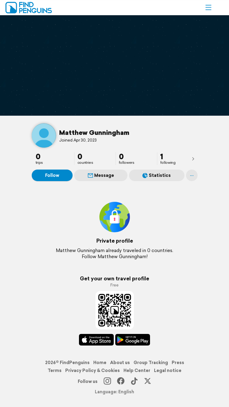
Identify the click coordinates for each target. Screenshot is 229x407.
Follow (52, 175)
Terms (55, 370)
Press (178, 363)
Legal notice (167, 370)
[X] (147, 381)
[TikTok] (134, 381)
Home (99, 363)
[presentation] (193, 159)
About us (120, 363)
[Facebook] (120, 381)
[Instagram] (107, 381)
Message (101, 175)
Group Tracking (151, 363)
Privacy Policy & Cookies (92, 370)
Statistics (156, 175)
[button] (208, 7)
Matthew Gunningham (94, 132)
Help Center (136, 370)
